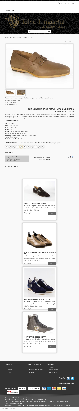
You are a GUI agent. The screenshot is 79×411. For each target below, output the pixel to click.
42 (24, 147)
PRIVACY (51, 367)
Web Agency (13, 408)
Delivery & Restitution (36, 367)
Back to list (67, 42)
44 (32, 147)
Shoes (14, 37)
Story (10, 369)
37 (6, 147)
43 (28, 147)
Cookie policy (53, 369)
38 (10, 147)
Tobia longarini (14, 159)
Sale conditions (54, 372)
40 (17, 147)
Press (9, 372)
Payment (31, 372)
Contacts (11, 367)
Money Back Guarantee (36, 369)
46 (39, 147)
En (8, 10)
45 (35, 147)
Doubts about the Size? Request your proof (47, 143)
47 (42, 147)
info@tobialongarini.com (13, 100)
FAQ (30, 375)
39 (14, 147)
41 (21, 147)
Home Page (8, 37)
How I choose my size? (25, 143)
